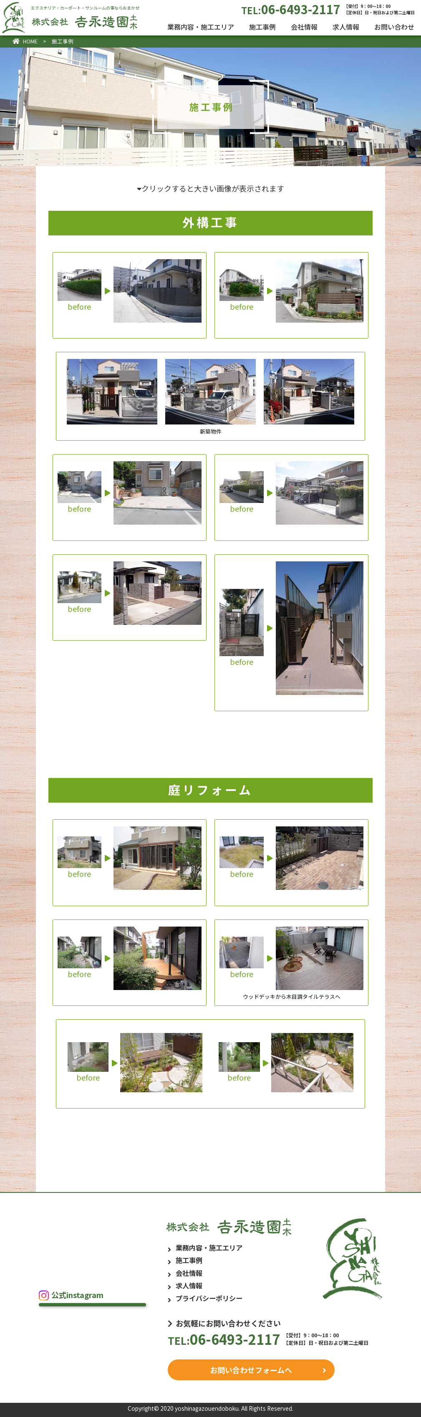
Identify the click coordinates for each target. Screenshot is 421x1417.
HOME (25, 41)
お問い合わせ (394, 27)
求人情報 (346, 27)
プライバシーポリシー (209, 1298)
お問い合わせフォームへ (251, 1369)
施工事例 (262, 27)
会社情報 (304, 27)
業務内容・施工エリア (200, 27)
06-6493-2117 (328, 9)
